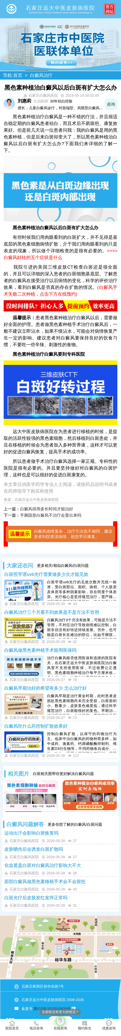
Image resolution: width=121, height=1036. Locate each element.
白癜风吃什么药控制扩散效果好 (35, 726)
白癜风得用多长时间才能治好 (46, 509)
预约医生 (84, 1025)
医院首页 (12, 1025)
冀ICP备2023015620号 (52, 1009)
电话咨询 (36, 1025)
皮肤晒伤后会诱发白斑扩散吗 (33, 849)
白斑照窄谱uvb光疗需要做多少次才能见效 (46, 574)
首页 (17, 75)
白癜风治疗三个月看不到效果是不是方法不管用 (51, 612)
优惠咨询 (109, 1025)
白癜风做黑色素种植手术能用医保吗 (40, 650)
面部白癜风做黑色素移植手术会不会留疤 (45, 881)
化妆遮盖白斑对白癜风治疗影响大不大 (42, 865)
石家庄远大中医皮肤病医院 (37, 500)
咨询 (111, 104)
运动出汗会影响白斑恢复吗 (31, 833)
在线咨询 (60, 1023)
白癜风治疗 (41, 75)
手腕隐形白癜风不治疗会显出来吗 (50, 515)
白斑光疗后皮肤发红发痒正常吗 (35, 897)
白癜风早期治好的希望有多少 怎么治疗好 (45, 688)
